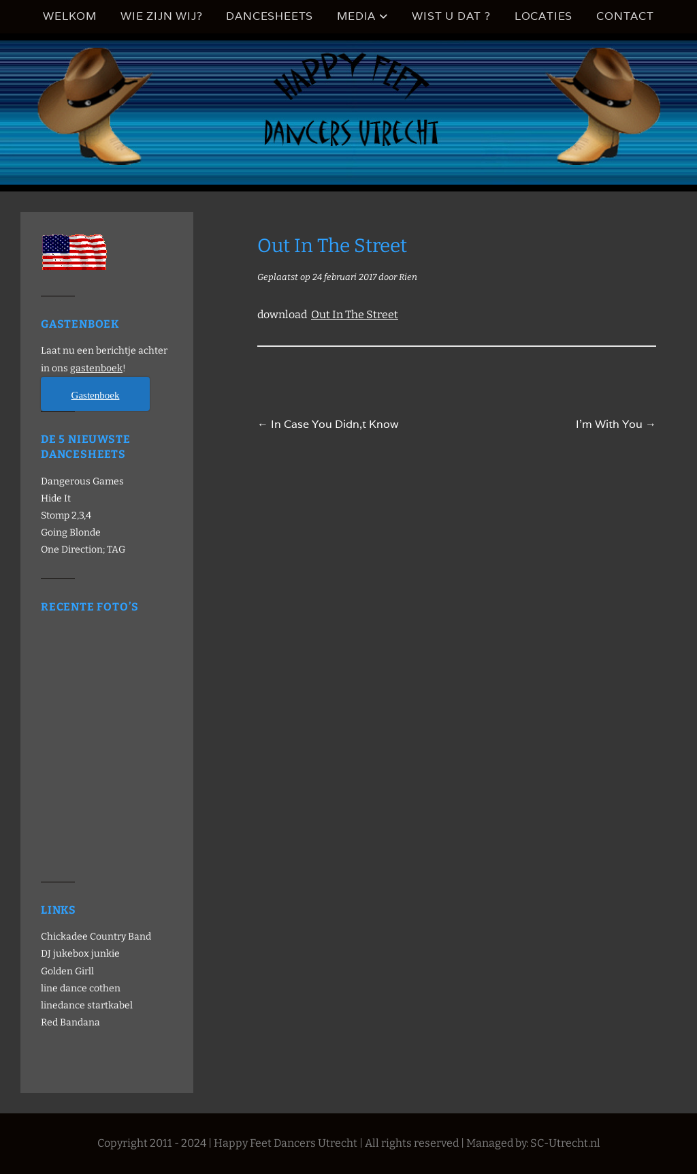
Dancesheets (269, 16)
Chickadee (64, 936)
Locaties (543, 16)
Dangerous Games (82, 481)
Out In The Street (354, 314)
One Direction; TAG (83, 549)
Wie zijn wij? (161, 16)
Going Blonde (71, 532)
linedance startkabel (87, 1005)
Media (356, 16)
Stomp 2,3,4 (66, 515)
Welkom (70, 16)
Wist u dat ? (451, 16)
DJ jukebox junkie (80, 953)
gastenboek (96, 368)
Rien (408, 277)
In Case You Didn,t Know (328, 424)
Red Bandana (70, 1022)
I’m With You (616, 424)
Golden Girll (67, 971)
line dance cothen (80, 988)
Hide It (56, 498)
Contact (625, 16)
